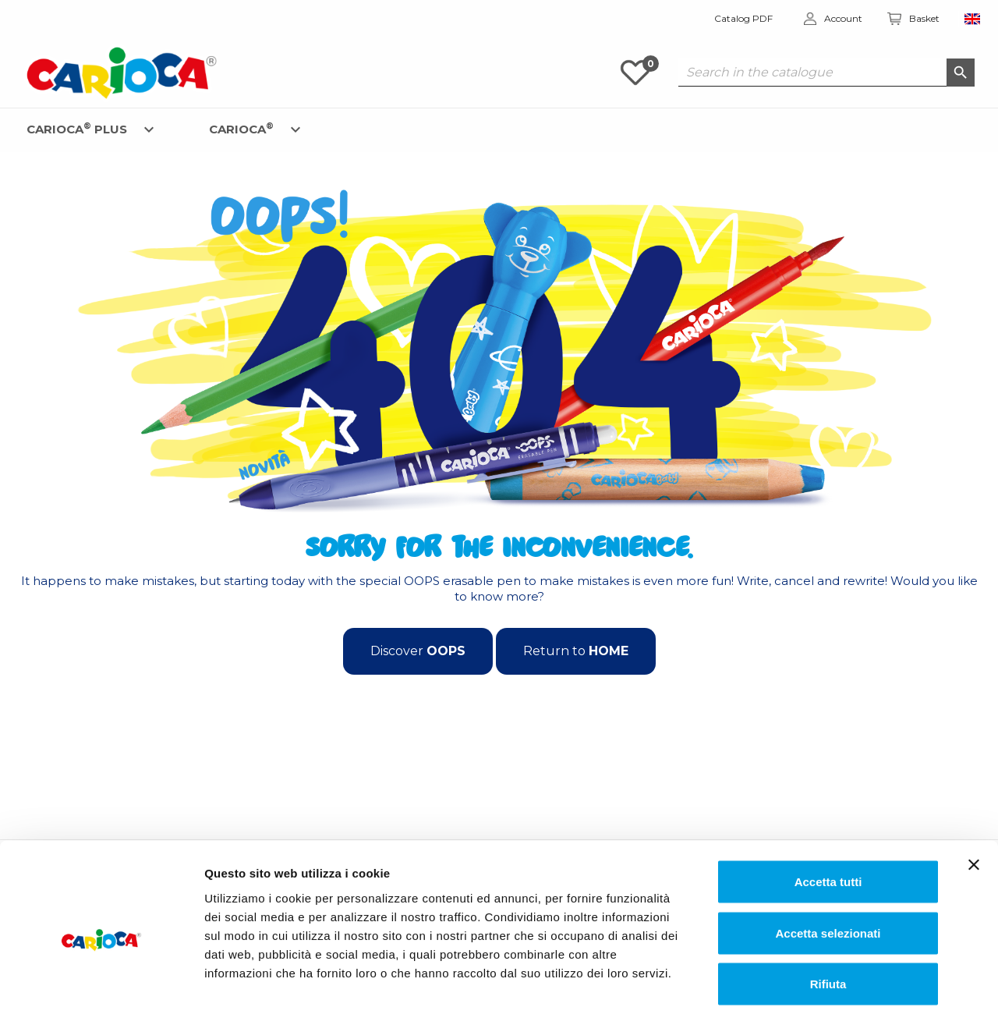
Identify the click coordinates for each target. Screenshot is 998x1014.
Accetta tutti (828, 809)
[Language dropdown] (972, 19)
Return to (575, 651)
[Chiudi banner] (973, 792)
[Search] (826, 72)
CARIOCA (241, 128)
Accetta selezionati (827, 860)
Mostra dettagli (800, 983)
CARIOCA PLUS (77, 128)
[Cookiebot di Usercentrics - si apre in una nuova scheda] (101, 983)
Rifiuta (828, 911)
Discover (417, 651)
